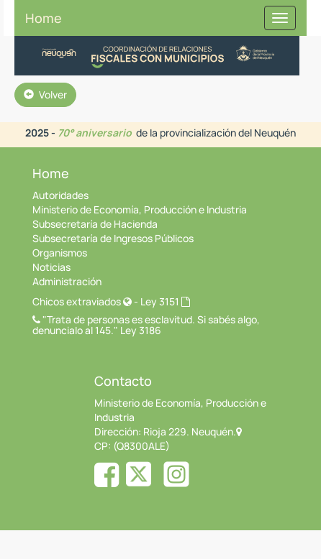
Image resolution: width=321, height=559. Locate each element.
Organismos (59, 252)
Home (43, 18)
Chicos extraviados (82, 301)
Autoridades (60, 195)
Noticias (51, 267)
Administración (66, 281)
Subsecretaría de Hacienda (95, 224)
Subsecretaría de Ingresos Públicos (113, 238)
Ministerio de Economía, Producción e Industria (139, 209)
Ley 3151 (165, 301)
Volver (45, 94)
